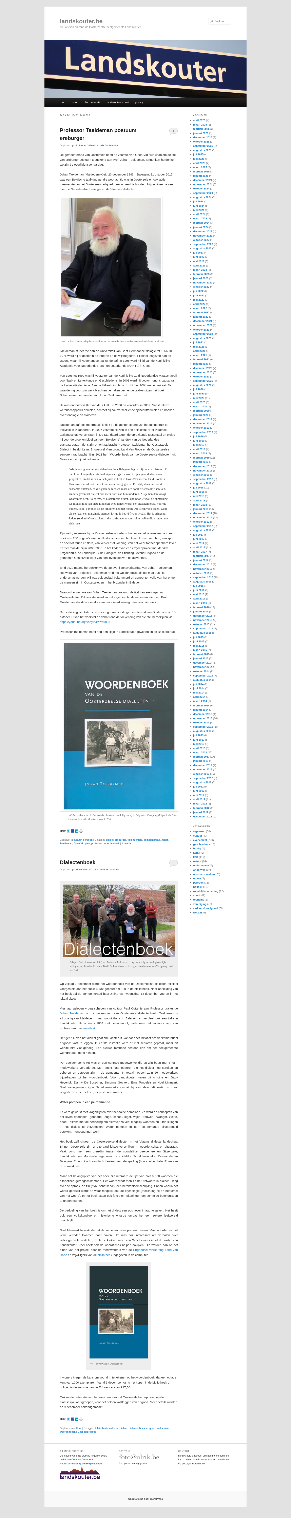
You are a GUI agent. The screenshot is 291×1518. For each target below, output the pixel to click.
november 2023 (202, 235)
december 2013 (202, 714)
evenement (200, 839)
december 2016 (202, 564)
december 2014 (202, 662)
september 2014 (203, 675)
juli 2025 (198, 154)
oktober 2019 (201, 427)
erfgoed (150, 1428)
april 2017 (199, 547)
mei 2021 (198, 346)
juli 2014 (198, 684)
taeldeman (163, 1428)
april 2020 (199, 402)
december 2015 (202, 615)
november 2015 (202, 620)
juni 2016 (199, 590)
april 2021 (199, 350)
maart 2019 (200, 453)
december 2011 (202, 816)
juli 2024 (198, 201)
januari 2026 (200, 133)
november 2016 (202, 568)
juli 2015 (198, 637)
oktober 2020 (201, 376)
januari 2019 (200, 461)
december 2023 (202, 231)
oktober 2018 (201, 474)
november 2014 (202, 666)
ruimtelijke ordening (205, 891)
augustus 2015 (202, 632)
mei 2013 (198, 743)
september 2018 (203, 479)
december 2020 (202, 368)
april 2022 (199, 304)
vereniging (200, 904)
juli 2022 (198, 291)
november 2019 (202, 423)
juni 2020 (199, 393)
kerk (196, 852)
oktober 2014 (201, 671)
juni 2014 (199, 688)
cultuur (77, 839)
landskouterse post (118, 102)
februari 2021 (201, 359)
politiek (197, 886)
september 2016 (203, 577)
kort (195, 856)
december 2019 (202, 419)
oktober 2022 (201, 286)
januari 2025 (200, 175)
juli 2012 (198, 786)
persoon (88, 839)
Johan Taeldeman (72, 1013)
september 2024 (203, 193)
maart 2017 (200, 551)
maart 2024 (200, 218)
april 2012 (199, 799)
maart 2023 (200, 269)
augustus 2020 (202, 385)
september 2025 (203, 145)
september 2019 (203, 432)
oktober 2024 (201, 188)
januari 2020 (200, 414)
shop (75, 102)
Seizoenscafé (92, 102)
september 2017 (203, 525)
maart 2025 (200, 167)
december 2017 (202, 513)
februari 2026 (201, 128)
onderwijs (199, 869)
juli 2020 (198, 389)
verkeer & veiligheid (205, 908)
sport (196, 895)
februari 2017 (201, 555)
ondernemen (201, 865)
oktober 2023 (201, 239)
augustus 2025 (202, 150)
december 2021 (202, 320)
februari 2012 (201, 808)
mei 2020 (198, 398)
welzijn (197, 912)
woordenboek (112, 843)
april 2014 (199, 696)
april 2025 (199, 163)
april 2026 (199, 120)
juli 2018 (198, 487)
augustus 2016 (202, 581)
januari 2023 (200, 278)
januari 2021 (200, 363)
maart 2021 (200, 355)
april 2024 (199, 214)
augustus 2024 (202, 197)
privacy (139, 102)
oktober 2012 (201, 773)
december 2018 (202, 466)
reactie (127, 843)
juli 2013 (198, 735)
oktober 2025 (201, 141)
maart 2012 (200, 803)
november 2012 (202, 769)
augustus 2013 (202, 731)
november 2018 (202, 470)
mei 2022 (198, 299)
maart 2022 (200, 308)
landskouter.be (81, 21)
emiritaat (89, 1028)
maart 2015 (200, 649)
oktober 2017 (201, 521)
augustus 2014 (202, 679)
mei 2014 (198, 692)
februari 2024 (201, 222)
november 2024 (202, 184)
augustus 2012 (202, 782)
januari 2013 (200, 760)
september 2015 (203, 628)
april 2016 (199, 598)
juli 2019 (198, 436)
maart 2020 (200, 406)
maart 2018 (200, 504)
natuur (197, 861)
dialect (110, 839)
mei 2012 (198, 795)
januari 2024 (200, 227)
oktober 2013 (201, 722)
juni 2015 (199, 641)
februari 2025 (201, 171)
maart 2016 (200, 603)
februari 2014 (201, 705)
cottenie (113, 1428)
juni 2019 (199, 440)
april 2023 (199, 265)
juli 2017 (198, 534)
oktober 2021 (201, 329)
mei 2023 (198, 261)
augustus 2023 (202, 248)
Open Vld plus (82, 843)
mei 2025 (198, 158)
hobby (197, 848)
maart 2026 (200, 124)
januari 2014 (200, 709)
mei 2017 (198, 543)
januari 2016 (200, 611)
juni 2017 (199, 538)
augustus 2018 (202, 483)
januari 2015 (200, 658)
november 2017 (202, 517)
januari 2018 (200, 509)
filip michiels (135, 839)
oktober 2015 (201, 624)
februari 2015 (201, 654)
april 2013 (199, 748)
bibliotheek (105, 1255)
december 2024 (202, 180)
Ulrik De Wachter (108, 145)
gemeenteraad (152, 839)
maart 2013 (200, 752)
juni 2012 (199, 790)
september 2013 (203, 726)
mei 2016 (198, 594)
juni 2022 (199, 295)
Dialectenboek (77, 862)
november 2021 (202, 325)
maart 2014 (200, 701)
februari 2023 (201, 274)
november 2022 (202, 282)
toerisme (198, 899)
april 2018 (199, 500)
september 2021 (203, 333)
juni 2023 (199, 256)
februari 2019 (201, 457)
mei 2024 (198, 209)
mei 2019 (198, 444)
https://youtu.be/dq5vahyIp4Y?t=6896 (85, 622)
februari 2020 (201, 410)
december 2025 (202, 137)
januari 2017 (200, 560)
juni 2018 (199, 491)
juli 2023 (198, 252)
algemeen (199, 831)
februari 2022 (201, 312)
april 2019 (199, 449)
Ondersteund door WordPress (145, 1499)
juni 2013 (199, 739)
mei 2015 (198, 645)
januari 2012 (200, 812)
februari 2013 (201, 756)
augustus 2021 (202, 338)
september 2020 (203, 380)
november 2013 (202, 718)
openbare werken (204, 874)
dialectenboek (137, 1428)
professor (96, 843)
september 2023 (203, 244)
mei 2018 (198, 496)
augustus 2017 (202, 530)
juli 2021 (198, 342)
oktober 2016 (201, 573)
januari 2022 (200, 316)
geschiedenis (201, 844)
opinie (197, 878)
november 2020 (202, 372)
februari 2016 (201, 607)
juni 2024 (199, 205)
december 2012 (202, 765)
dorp (63, 102)
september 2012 (203, 778)
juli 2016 (198, 585)
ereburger (120, 839)
